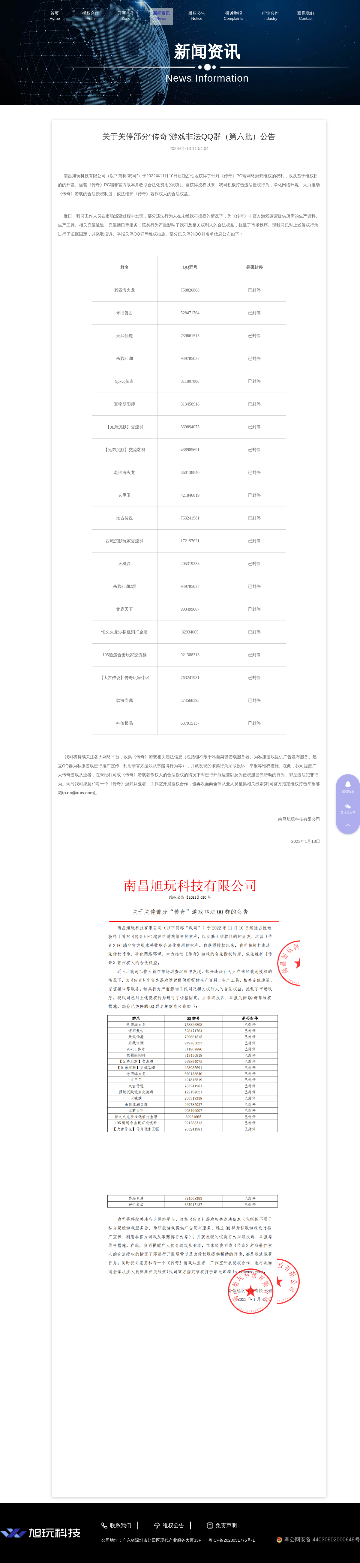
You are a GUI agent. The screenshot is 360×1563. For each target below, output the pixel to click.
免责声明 (226, 1526)
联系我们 (120, 1526)
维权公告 (173, 1526)
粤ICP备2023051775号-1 (231, 1540)
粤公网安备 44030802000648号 (318, 1540)
